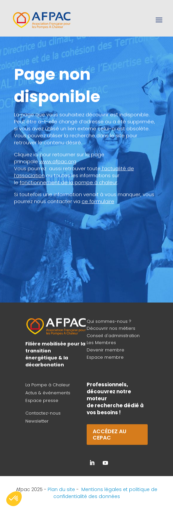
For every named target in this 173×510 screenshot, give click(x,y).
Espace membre (105, 357)
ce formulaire (98, 201)
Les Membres (101, 342)
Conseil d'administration (113, 335)
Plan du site (61, 489)
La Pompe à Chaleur (47, 385)
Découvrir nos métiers (111, 328)
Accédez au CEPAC (109, 435)
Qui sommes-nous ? (109, 321)
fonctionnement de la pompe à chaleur (68, 182)
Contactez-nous (43, 413)
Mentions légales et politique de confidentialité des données (105, 493)
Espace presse (41, 400)
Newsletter (37, 421)
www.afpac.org (57, 161)
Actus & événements (47, 393)
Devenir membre (105, 350)
